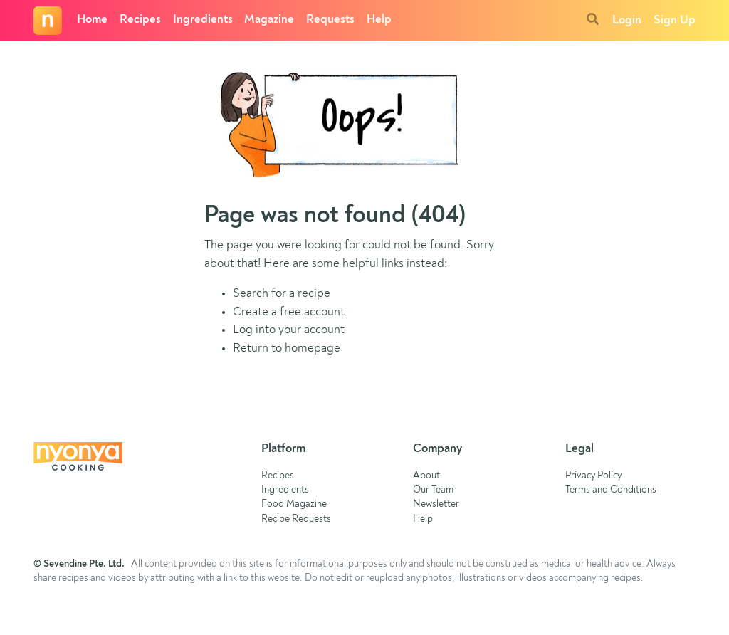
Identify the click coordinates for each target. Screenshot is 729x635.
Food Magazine (294, 504)
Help (379, 20)
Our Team (433, 490)
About (426, 476)
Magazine (269, 20)
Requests (330, 20)
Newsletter (436, 504)
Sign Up (675, 20)
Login (626, 20)
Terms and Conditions (610, 490)
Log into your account (289, 330)
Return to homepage (286, 348)
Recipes (140, 20)
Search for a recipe (281, 294)
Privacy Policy (593, 476)
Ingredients (203, 20)
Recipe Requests (296, 519)
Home (92, 20)
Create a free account (289, 312)
